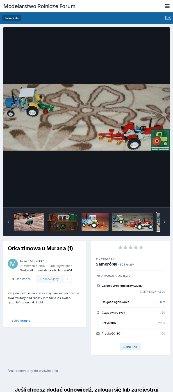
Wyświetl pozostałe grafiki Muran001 (46, 270)
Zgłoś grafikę (20, 320)
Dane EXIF (130, 346)
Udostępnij (21, 279)
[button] (8, 222)
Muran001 (37, 261)
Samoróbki (106, 264)
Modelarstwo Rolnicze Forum (39, 6)
